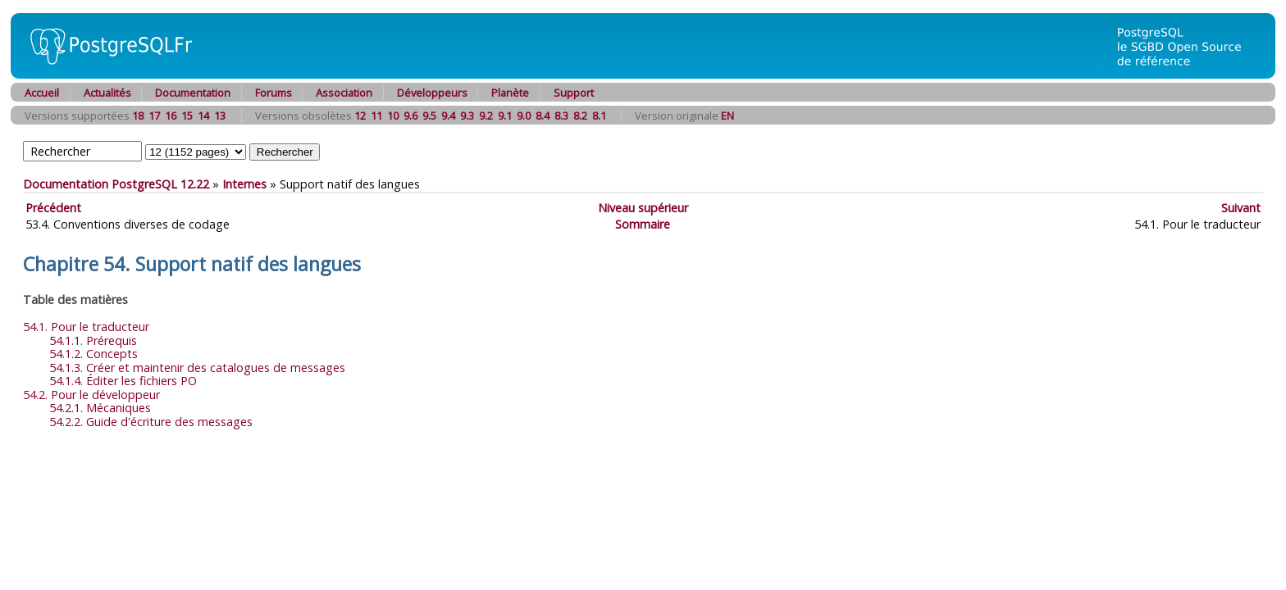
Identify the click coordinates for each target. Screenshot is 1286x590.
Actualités (107, 92)
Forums (273, 92)
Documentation (192, 92)
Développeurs (432, 92)
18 (138, 115)
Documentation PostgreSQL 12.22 (116, 184)
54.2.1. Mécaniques (100, 407)
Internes (244, 184)
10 (393, 115)
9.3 (467, 115)
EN (727, 115)
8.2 (580, 115)
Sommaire (642, 224)
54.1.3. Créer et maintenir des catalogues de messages (197, 367)
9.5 (429, 115)
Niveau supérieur (643, 208)
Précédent (53, 208)
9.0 (524, 115)
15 (187, 115)
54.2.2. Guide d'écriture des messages (151, 421)
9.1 (505, 115)
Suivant (1241, 208)
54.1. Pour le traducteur (86, 326)
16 (170, 115)
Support (574, 92)
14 (203, 115)
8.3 (561, 115)
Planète (510, 92)
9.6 (410, 115)
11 (376, 115)
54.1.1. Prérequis (93, 340)
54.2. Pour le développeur (91, 394)
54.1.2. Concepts (93, 353)
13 (220, 115)
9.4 (448, 115)
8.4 (543, 115)
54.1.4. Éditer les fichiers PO (123, 380)
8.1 (599, 115)
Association (344, 92)
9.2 (486, 115)
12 (360, 115)
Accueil (42, 92)
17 (154, 115)
